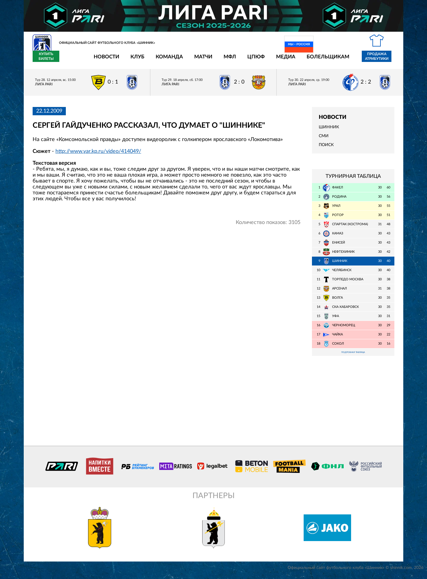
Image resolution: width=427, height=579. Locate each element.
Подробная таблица (353, 356)
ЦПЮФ (221, 60)
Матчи (169, 60)
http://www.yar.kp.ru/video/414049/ (98, 154)
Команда (134, 60)
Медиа (251, 60)
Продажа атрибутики (342, 60)
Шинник (329, 131)
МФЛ (195, 60)
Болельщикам (293, 60)
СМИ (324, 139)
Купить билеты (381, 60)
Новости (72, 60)
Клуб (103, 60)
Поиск (326, 148)
